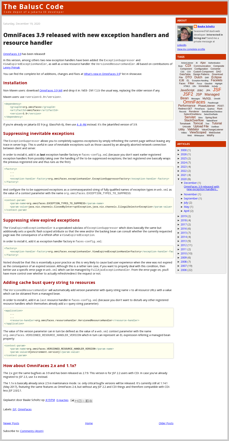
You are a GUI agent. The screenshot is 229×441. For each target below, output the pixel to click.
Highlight (218, 84)
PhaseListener (206, 105)
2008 (184, 261)
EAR (207, 78)
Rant (219, 108)
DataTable (185, 74)
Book (180, 66)
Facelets (216, 80)
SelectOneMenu (192, 114)
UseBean (215, 127)
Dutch (198, 77)
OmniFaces (25, 409)
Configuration (201, 69)
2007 (184, 266)
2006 (184, 270)
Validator (193, 129)
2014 (184, 237)
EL (188, 80)
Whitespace (199, 136)
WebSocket (214, 132)
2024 (184, 162)
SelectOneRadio (211, 114)
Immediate (204, 86)
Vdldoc (184, 133)
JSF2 (188, 94)
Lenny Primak (11, 67)
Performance (187, 105)
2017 (184, 224)
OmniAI (217, 99)
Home (89, 423)
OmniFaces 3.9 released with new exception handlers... (201, 188)
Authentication (214, 63)
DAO (218, 71)
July (186, 202)
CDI (188, 66)
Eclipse (216, 77)
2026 (184, 154)
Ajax (203, 62)
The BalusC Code (34, 6)
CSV (189, 72)
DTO (189, 77)
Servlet (190, 117)
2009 (184, 257)
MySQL (206, 98)
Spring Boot (211, 117)
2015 (184, 232)
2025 (184, 158)
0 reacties (62, 400)
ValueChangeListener (212, 129)
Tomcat (198, 123)
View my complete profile (191, 49)
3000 (184, 150)
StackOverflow (194, 120)
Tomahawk (185, 123)
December (190, 183)
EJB (181, 80)
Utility (181, 129)
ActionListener (187, 63)
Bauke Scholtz (206, 26)
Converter (216, 69)
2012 (184, 245)
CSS (182, 72)
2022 (184, 171)
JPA (208, 90)
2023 (184, 166)
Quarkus (211, 109)
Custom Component (203, 71)
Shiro (200, 118)
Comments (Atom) (31, 431)
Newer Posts (11, 423)
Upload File (201, 126)
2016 (184, 228)
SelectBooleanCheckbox (212, 112)
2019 (184, 216)
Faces (182, 83)
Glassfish (208, 84)
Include (215, 86)
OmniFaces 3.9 (12, 54)
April (186, 211)
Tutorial (217, 123)
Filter (191, 83)
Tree (207, 124)
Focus (199, 84)
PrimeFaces (200, 109)
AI (197, 63)
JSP (199, 94)
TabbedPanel (211, 121)
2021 (184, 175)
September (191, 198)
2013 (184, 241)
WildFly (210, 135)
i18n (194, 86)
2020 (184, 179)
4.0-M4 (82, 124)
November (190, 194)
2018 (184, 220)
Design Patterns (201, 74)
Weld (189, 136)
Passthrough (213, 103)
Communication (202, 66)
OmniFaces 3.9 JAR (51, 90)
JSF (14, 409)
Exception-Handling (200, 81)
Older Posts (166, 423)
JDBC (200, 90)
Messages (195, 99)
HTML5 (187, 86)
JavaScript (187, 90)
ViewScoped (197, 132)
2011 (184, 249)
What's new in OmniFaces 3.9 (102, 74)
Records (182, 112)
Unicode (187, 126)
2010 (184, 253)
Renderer (194, 111)
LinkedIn (181, 45)
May (186, 206)
